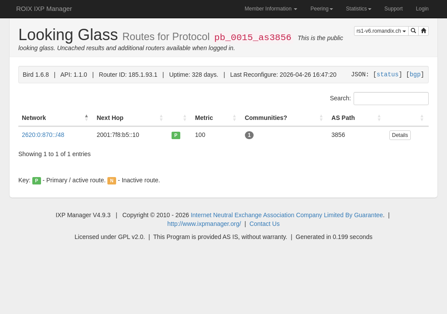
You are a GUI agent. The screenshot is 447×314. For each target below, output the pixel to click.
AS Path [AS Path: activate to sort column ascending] (343, 117)
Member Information (270, 9)
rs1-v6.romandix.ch (381, 31)
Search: (379, 98)
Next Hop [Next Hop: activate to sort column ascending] (109, 117)
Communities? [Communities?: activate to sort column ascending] (266, 117)
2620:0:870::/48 (43, 134)
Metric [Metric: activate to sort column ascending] (204, 117)
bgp (414, 74)
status (388, 74)
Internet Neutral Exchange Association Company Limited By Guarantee (287, 215)
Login (422, 9)
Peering (321, 9)
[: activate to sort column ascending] (180, 118)
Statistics (358, 9)
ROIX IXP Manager (44, 8)
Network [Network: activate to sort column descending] (34, 117)
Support (394, 9)
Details (400, 135)
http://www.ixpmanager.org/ (204, 223)
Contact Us (264, 223)
